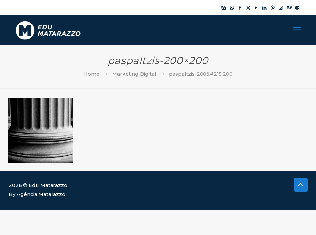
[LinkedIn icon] (264, 8)
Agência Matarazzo (41, 194)
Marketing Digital (134, 74)
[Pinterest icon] (272, 8)
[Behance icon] (289, 8)
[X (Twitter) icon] (248, 8)
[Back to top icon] (301, 185)
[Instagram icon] (280, 8)
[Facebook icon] (240, 8)
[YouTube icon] (256, 8)
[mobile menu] (297, 30)
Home (91, 74)
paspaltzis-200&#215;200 (201, 74)
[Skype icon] (223, 8)
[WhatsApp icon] (232, 8)
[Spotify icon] (297, 8)
